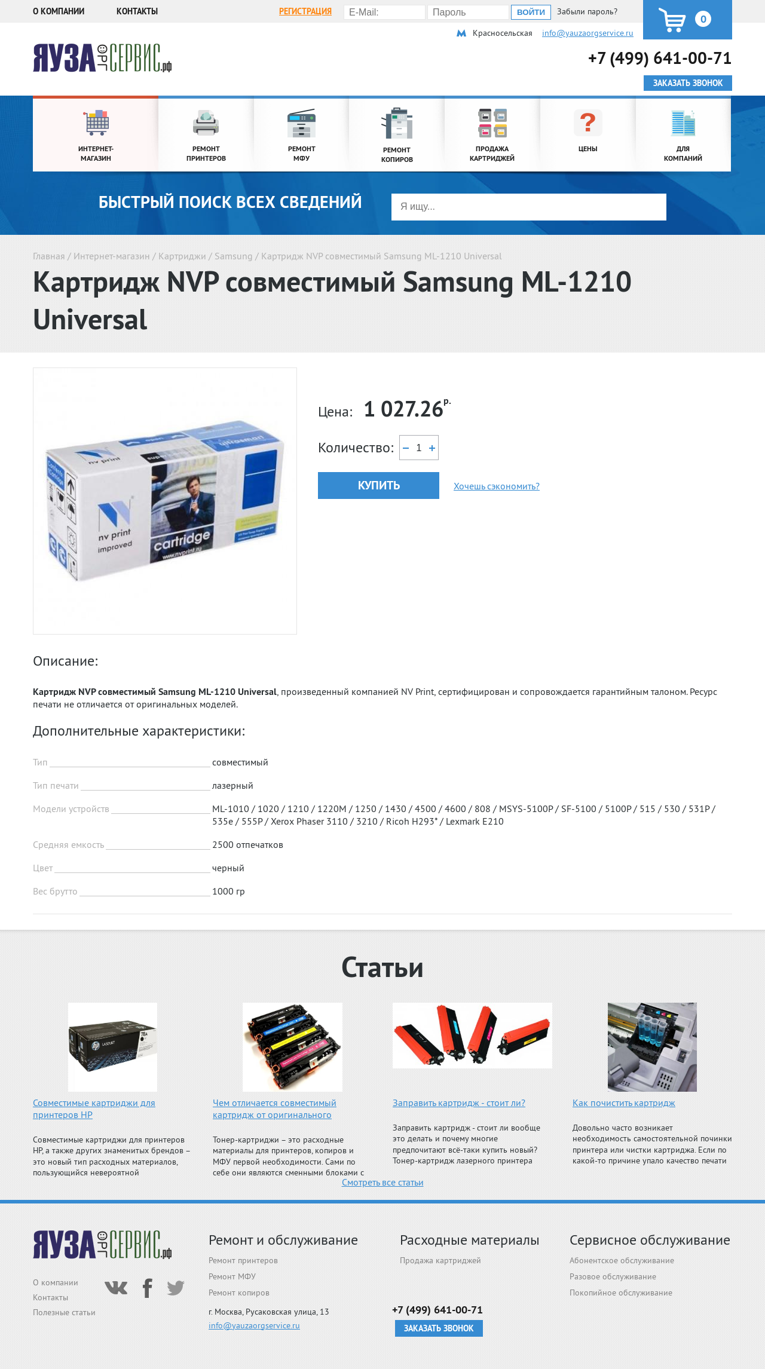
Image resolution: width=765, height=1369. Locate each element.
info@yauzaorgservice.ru (588, 32)
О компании (58, 11)
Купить (379, 485)
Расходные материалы (470, 1239)
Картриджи (182, 256)
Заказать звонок (439, 1328)
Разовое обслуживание (613, 1276)
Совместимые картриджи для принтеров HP (94, 1108)
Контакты (137, 11)
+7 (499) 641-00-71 (660, 58)
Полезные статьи (64, 1312)
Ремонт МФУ (232, 1276)
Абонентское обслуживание (622, 1260)
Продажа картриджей (440, 1260)
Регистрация (305, 11)
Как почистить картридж (624, 1102)
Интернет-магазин (112, 256)
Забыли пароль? (587, 11)
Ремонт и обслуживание (283, 1239)
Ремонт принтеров (243, 1260)
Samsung (234, 256)
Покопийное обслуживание (621, 1292)
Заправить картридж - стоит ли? (459, 1102)
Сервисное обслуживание (650, 1239)
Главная (49, 256)
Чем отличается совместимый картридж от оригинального (274, 1108)
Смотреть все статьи (383, 1182)
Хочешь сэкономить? (497, 486)
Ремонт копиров (239, 1292)
